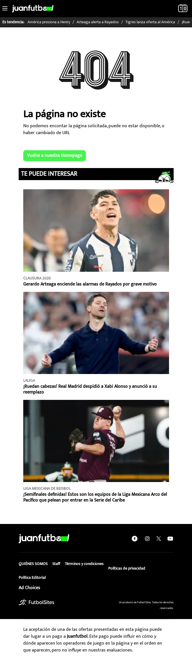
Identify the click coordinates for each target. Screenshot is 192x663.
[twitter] (158, 538)
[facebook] (134, 538)
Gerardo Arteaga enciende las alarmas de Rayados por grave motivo (90, 284)
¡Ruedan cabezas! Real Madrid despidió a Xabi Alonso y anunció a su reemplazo (90, 389)
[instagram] (147, 538)
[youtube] (170, 538)
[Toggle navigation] (4, 8)
